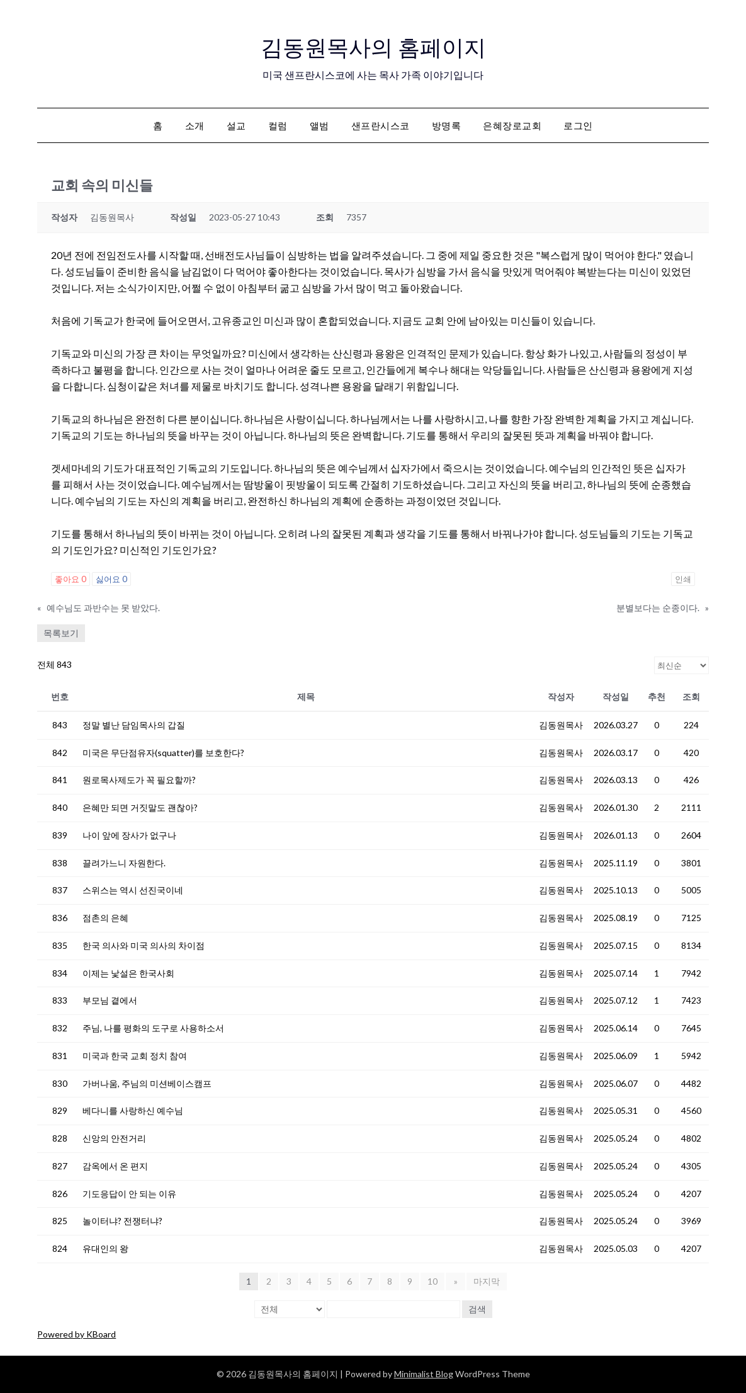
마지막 (486, 1281)
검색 (477, 1309)
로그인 (578, 125)
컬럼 (278, 125)
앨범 (319, 125)
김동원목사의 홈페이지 (373, 45)
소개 (195, 125)
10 (434, 1281)
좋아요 (70, 579)
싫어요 (111, 579)
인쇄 (683, 579)
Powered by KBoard (76, 1334)
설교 (236, 125)
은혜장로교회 (512, 125)
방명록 (446, 125)
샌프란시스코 (380, 125)
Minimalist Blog (423, 1373)
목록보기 (61, 633)
